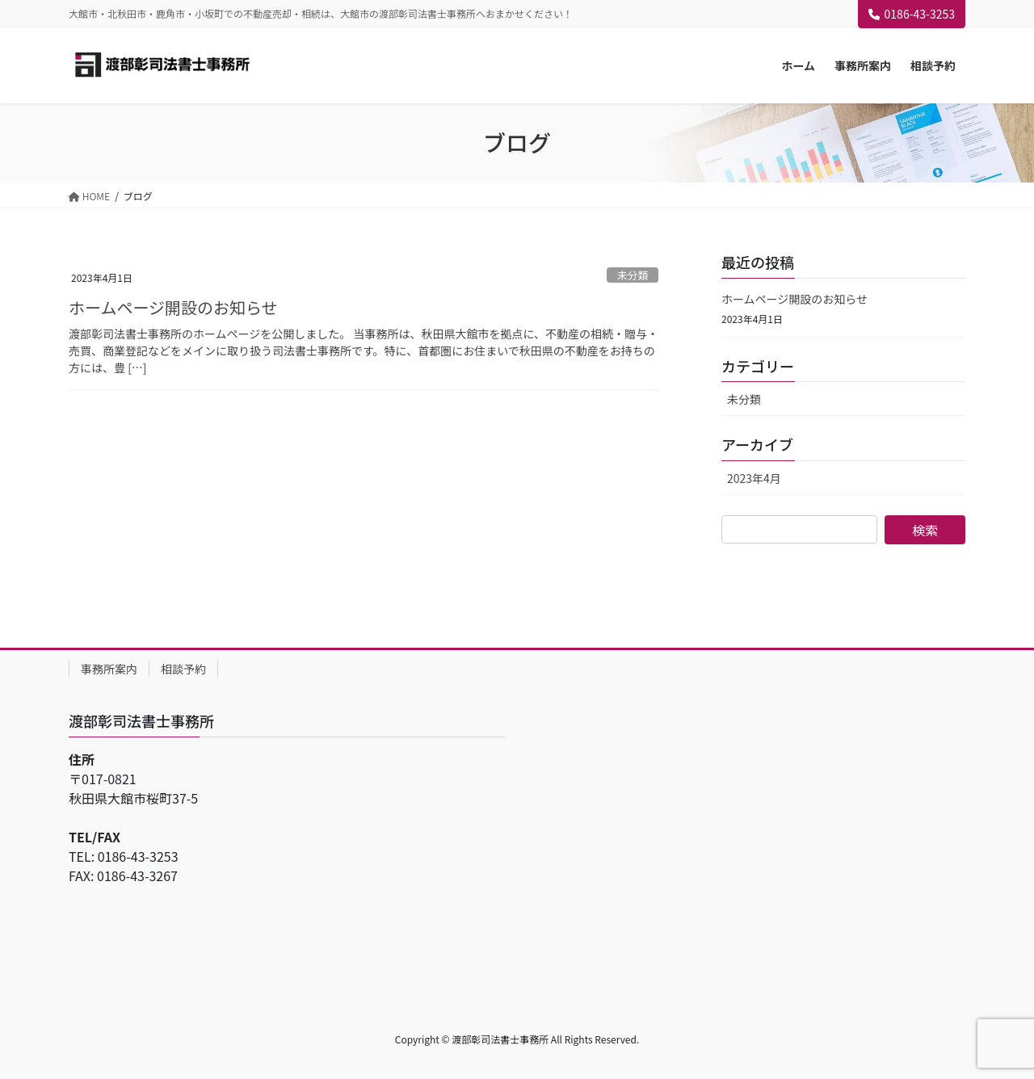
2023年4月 (754, 478)
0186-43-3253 (911, 14)
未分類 (632, 275)
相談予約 (183, 669)
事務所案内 (109, 669)
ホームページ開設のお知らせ (173, 307)
